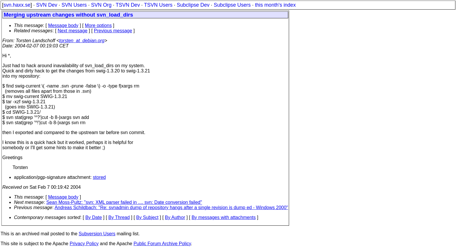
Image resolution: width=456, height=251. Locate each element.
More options (98, 25)
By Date (93, 217)
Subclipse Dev (193, 5)
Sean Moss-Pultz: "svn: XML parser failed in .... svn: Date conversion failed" (124, 202)
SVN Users (74, 5)
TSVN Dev (128, 5)
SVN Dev (46, 5)
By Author (175, 217)
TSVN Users (158, 5)
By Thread (119, 217)
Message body (63, 25)
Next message (72, 30)
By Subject (147, 217)
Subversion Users (97, 233)
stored (99, 177)
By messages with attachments (224, 217)
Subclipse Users (232, 5)
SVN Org (101, 5)
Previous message (113, 30)
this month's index (275, 5)
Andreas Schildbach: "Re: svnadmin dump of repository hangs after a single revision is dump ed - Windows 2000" (171, 207)
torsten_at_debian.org (82, 40)
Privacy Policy (84, 243)
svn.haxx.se (17, 5)
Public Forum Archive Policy (162, 243)
